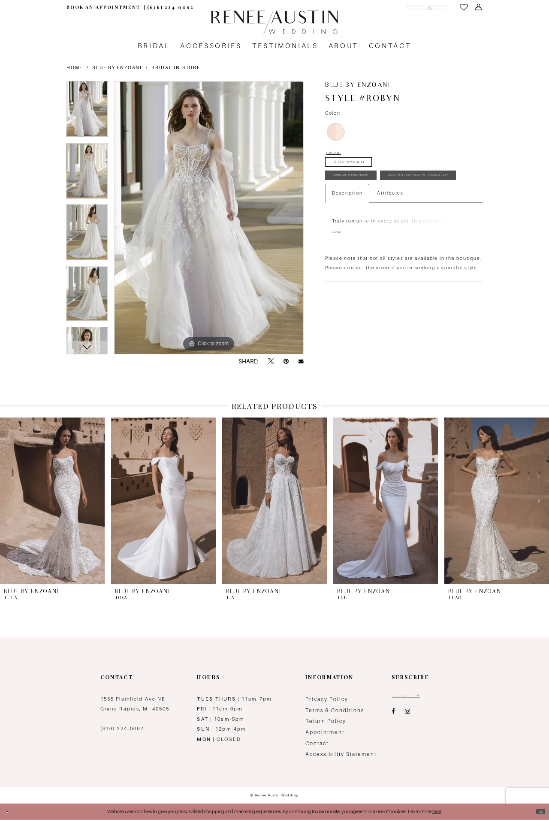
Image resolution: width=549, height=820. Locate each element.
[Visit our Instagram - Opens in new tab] (407, 715)
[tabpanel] (87, 112)
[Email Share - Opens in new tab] (301, 361)
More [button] (340, 278)
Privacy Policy (326, 699)
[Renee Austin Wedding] (274, 22)
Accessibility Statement (341, 754)
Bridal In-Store (175, 67)
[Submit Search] (426, 7)
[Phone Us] (170, 7)
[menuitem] (103, 7)
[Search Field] (402, 7)
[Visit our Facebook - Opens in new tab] (393, 715)
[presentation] (52, 501)
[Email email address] (417, 697)
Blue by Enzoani (117, 67)
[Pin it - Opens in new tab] (286, 361)
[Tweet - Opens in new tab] (271, 361)
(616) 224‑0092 (122, 729)
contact (354, 313)
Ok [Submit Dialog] (538, 811)
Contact (317, 744)
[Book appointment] (103, 7)
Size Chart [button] (339, 154)
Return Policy (325, 721)
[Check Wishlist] (464, 7)
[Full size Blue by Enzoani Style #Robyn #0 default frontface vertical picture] (209, 218)
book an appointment (372, 194)
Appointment (324, 732)
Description (347, 238)
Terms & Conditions (334, 710)
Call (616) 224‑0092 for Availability (395, 216)
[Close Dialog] (10, 811)
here (436, 811)
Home (74, 67)
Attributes (390, 238)
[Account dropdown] (479, 7)
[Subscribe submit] (438, 697)
